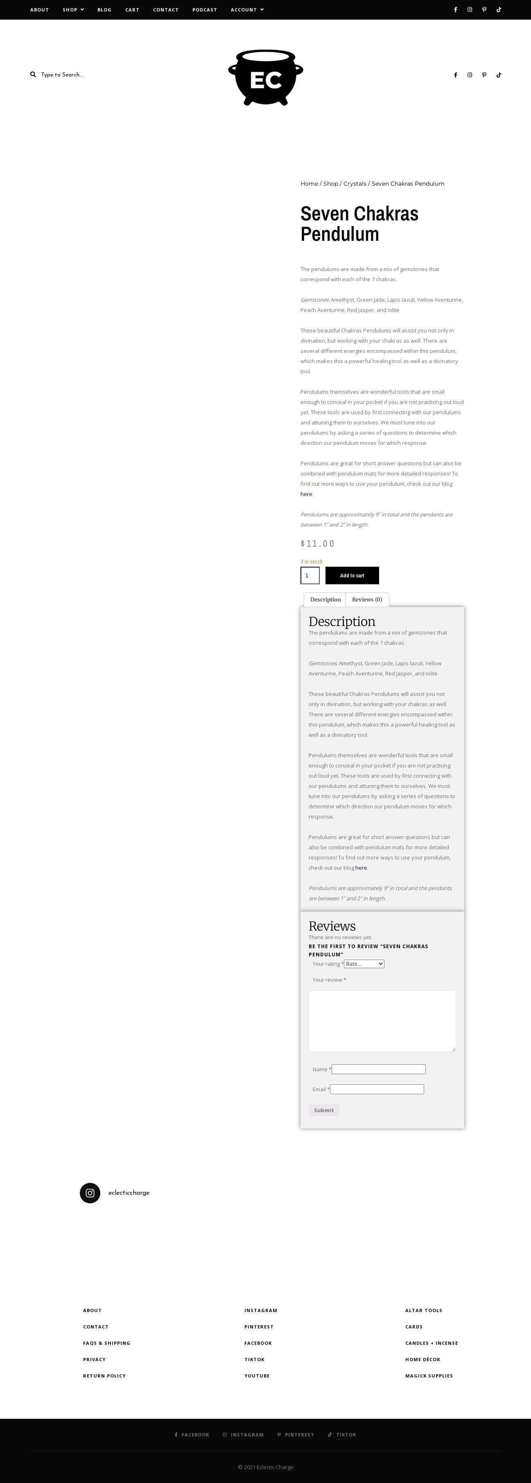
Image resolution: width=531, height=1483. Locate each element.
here (306, 494)
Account (244, 10)
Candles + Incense (431, 1343)
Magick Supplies (429, 1376)
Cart (132, 10)
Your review (329, 979)
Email (321, 1089)
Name (322, 1069)
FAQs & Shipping (107, 1343)
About (39, 10)
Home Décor (423, 1359)
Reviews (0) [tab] (367, 599)
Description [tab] (325, 599)
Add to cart (352, 575)
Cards (414, 1327)
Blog (104, 10)
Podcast (204, 10)
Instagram (261, 1310)
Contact (166, 10)
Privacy (94, 1359)
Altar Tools (424, 1310)
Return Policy (104, 1376)
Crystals (354, 183)
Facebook (258, 1343)
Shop (70, 10)
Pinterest (259, 1327)
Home (309, 183)
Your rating (328, 963)
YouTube (257, 1376)
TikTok (254, 1359)
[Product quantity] (310, 575)
